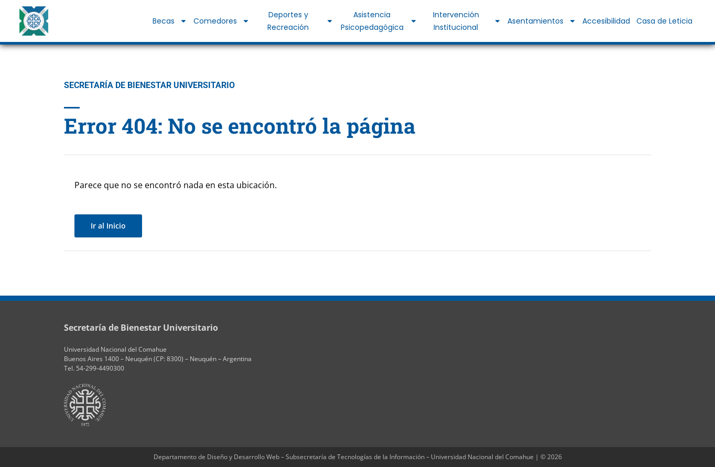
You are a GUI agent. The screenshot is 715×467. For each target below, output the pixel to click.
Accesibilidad (606, 21)
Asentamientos (541, 21)
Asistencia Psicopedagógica (379, 20)
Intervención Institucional (467, 20)
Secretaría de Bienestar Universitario (141, 327)
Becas (170, 21)
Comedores (221, 21)
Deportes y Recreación (300, 20)
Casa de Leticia (664, 21)
